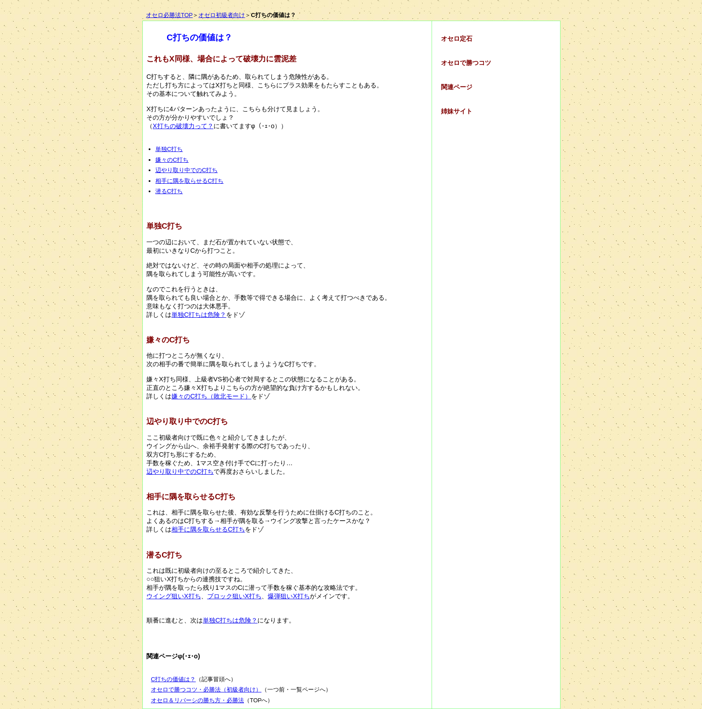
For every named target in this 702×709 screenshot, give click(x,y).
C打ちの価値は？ (173, 679)
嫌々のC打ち (171, 159)
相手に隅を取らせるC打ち (189, 180)
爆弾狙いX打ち (289, 596)
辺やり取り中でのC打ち (186, 170)
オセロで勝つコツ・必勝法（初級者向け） (206, 689)
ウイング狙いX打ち (173, 596)
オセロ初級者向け (221, 15)
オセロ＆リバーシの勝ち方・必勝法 (197, 700)
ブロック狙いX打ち (234, 596)
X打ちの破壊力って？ (183, 126)
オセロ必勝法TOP (169, 15)
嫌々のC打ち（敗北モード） (211, 396)
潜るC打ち (169, 191)
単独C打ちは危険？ (198, 314)
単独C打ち (169, 149)
